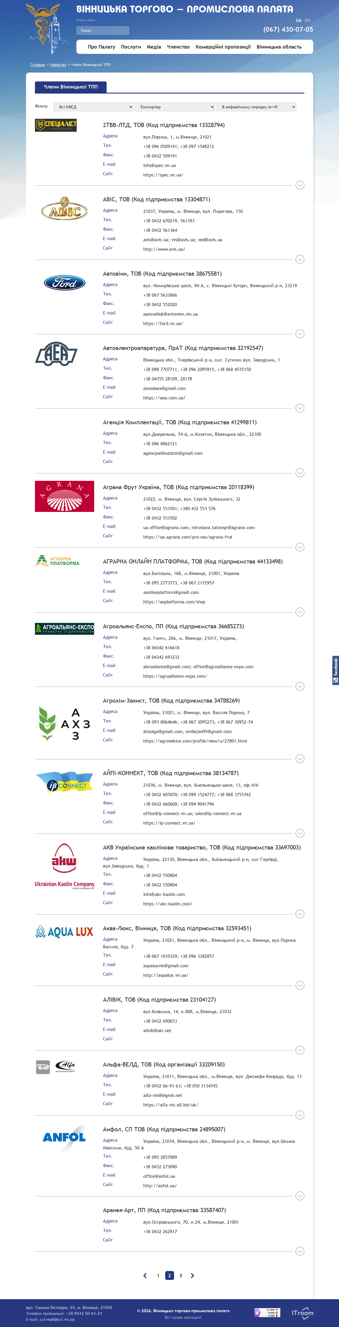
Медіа (154, 47)
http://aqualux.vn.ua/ (166, 975)
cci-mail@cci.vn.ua (57, 1319)
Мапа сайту (85, 20)
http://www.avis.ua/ (164, 249)
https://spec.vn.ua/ (163, 175)
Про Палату (101, 47)
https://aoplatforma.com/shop (174, 602)
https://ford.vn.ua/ (163, 323)
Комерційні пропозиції (223, 47)
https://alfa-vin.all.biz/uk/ (170, 1105)
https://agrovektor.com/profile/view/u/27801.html (195, 741)
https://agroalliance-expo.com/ (175, 676)
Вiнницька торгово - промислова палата (184, 10)
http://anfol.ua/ (160, 1185)
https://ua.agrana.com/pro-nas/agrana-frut (187, 537)
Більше (298, 185)
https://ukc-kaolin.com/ (167, 904)
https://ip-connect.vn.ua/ (169, 823)
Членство (178, 47)
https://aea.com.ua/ (164, 398)
